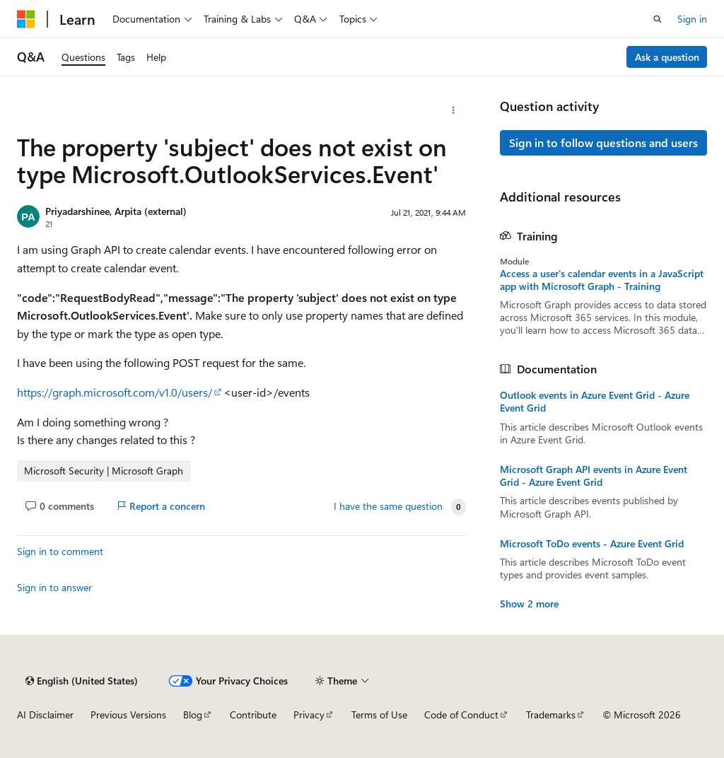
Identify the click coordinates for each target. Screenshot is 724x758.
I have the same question (388, 506)
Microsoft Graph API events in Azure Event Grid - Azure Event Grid (593, 476)
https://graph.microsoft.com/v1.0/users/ (114, 392)
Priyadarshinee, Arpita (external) (116, 211)
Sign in (692, 18)
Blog (192, 714)
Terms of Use (379, 714)
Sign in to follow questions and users (603, 142)
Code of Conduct (461, 714)
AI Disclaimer (45, 714)
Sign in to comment (60, 551)
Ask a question (667, 57)
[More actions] (452, 110)
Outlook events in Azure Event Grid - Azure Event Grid (594, 401)
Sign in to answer (54, 587)
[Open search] (657, 19)
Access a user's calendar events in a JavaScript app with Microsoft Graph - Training (601, 280)
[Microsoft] (26, 19)
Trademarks (551, 714)
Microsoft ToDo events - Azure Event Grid (592, 543)
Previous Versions (128, 714)
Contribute (253, 714)
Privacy (309, 714)
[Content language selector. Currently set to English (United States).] (81, 681)
